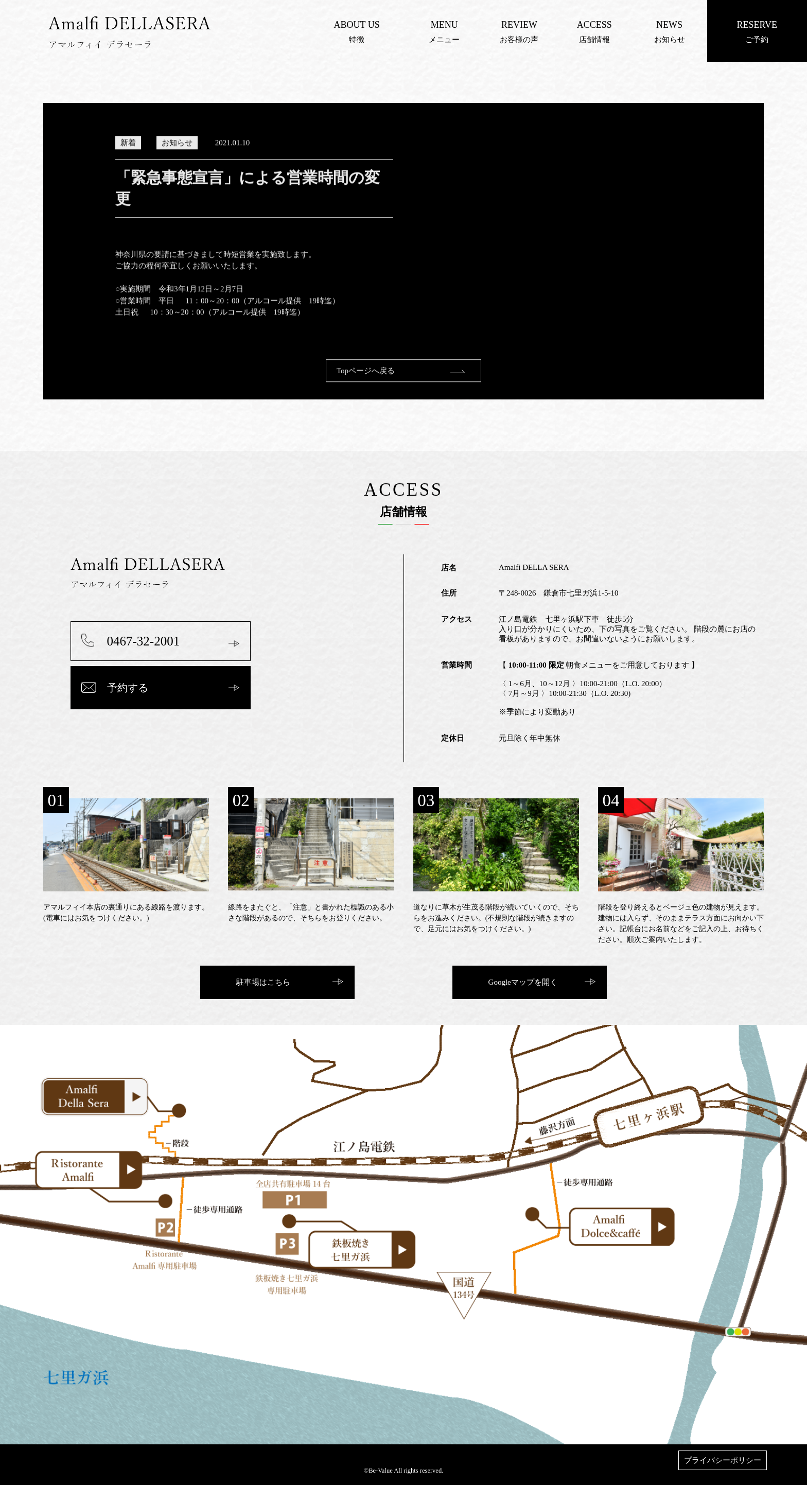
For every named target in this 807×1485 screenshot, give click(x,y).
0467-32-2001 (143, 641)
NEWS (669, 25)
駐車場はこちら (263, 982)
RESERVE (756, 25)
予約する (127, 687)
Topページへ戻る (366, 380)
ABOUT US (356, 25)
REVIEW (519, 25)
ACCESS (594, 25)
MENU (444, 25)
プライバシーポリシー (722, 1460)
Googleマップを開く (522, 982)
